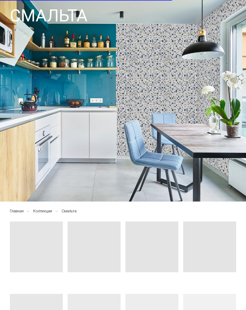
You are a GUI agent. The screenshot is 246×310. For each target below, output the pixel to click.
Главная (17, 211)
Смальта (69, 211)
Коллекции (42, 211)
